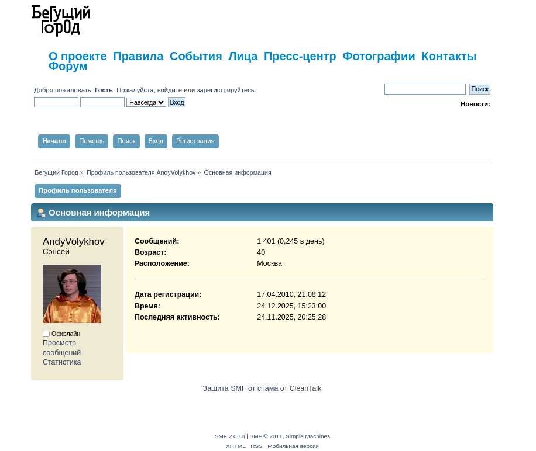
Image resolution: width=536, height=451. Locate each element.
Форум (68, 66)
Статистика (62, 362)
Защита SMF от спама (241, 388)
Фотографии (378, 56)
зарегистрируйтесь (225, 89)
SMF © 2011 (266, 436)
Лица (242, 56)
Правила (138, 56)
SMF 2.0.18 (230, 436)
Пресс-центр (300, 56)
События (196, 56)
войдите (169, 89)
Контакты (448, 56)
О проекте (78, 56)
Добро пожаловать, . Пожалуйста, (95, 89)
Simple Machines (308, 436)
